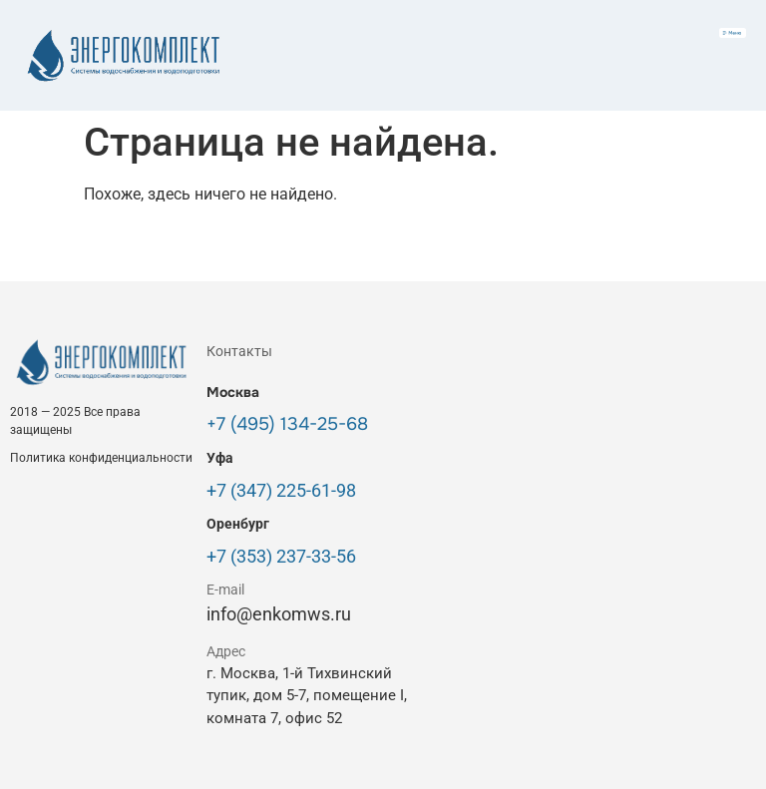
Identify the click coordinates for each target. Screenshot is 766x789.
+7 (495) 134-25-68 (287, 424)
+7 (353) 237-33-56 (281, 556)
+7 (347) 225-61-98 (281, 490)
